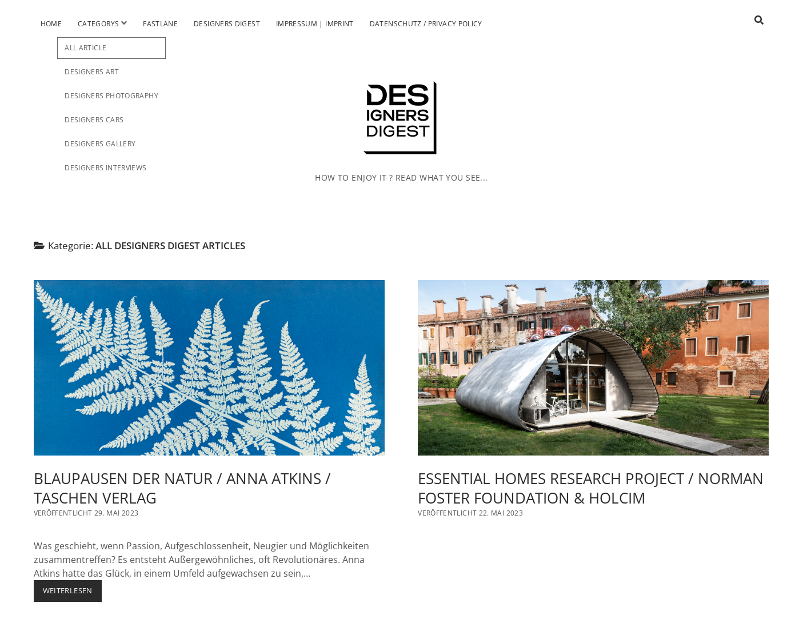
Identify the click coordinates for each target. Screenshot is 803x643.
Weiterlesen (72, 593)
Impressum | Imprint (315, 24)
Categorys (98, 24)
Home (51, 24)
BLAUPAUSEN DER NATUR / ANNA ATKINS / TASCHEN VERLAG (209, 368)
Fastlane (160, 24)
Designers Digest (227, 24)
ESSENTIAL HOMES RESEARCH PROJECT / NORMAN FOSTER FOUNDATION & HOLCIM (593, 368)
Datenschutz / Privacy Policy (426, 24)
